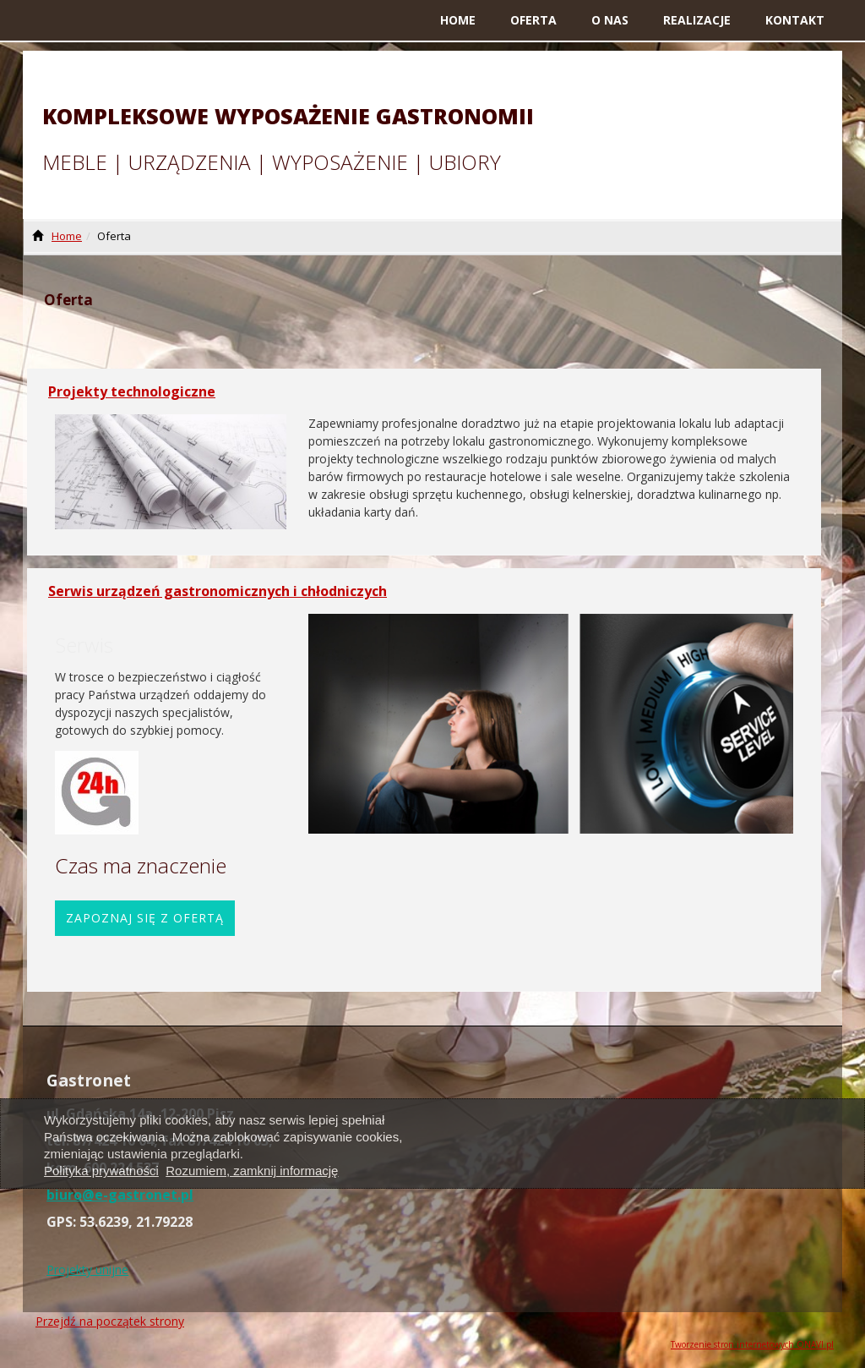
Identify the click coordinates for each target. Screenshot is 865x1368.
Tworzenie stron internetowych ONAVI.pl (752, 1344)
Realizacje (697, 20)
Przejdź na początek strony (109, 1321)
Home (458, 20)
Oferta (533, 20)
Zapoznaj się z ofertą (145, 918)
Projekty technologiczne (131, 391)
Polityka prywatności (101, 1170)
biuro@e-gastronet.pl (119, 1194)
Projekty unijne (87, 1269)
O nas (609, 20)
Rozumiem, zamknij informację (252, 1170)
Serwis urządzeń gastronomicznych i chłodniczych (217, 591)
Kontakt (794, 20)
